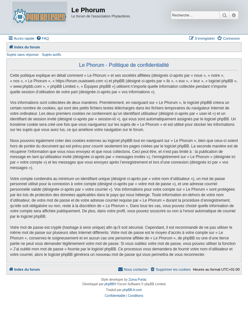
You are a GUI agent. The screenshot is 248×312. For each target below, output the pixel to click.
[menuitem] (42, 38)
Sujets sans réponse (22, 54)
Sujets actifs (51, 54)
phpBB (109, 284)
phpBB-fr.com (132, 290)
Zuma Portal (137, 279)
